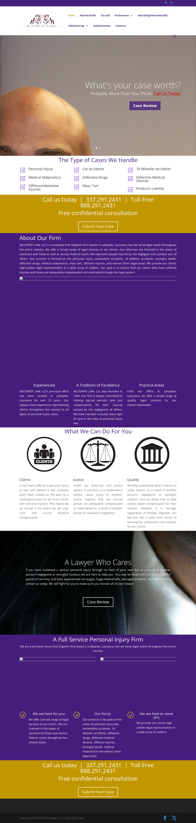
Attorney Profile (88, 15)
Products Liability (150, 188)
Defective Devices (101, 25)
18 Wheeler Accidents (153, 169)
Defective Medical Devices (150, 179)
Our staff (105, 15)
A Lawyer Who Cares (98, 562)
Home (71, 15)
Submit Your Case (98, 226)
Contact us (120, 25)
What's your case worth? (133, 85)
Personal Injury (41, 169)
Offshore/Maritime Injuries (44, 187)
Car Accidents (93, 169)
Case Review (145, 105)
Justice (79, 479)
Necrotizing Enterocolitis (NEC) (153, 15)
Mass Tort (90, 185)
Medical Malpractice (45, 177)
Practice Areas (122, 15)
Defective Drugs (76, 25)
